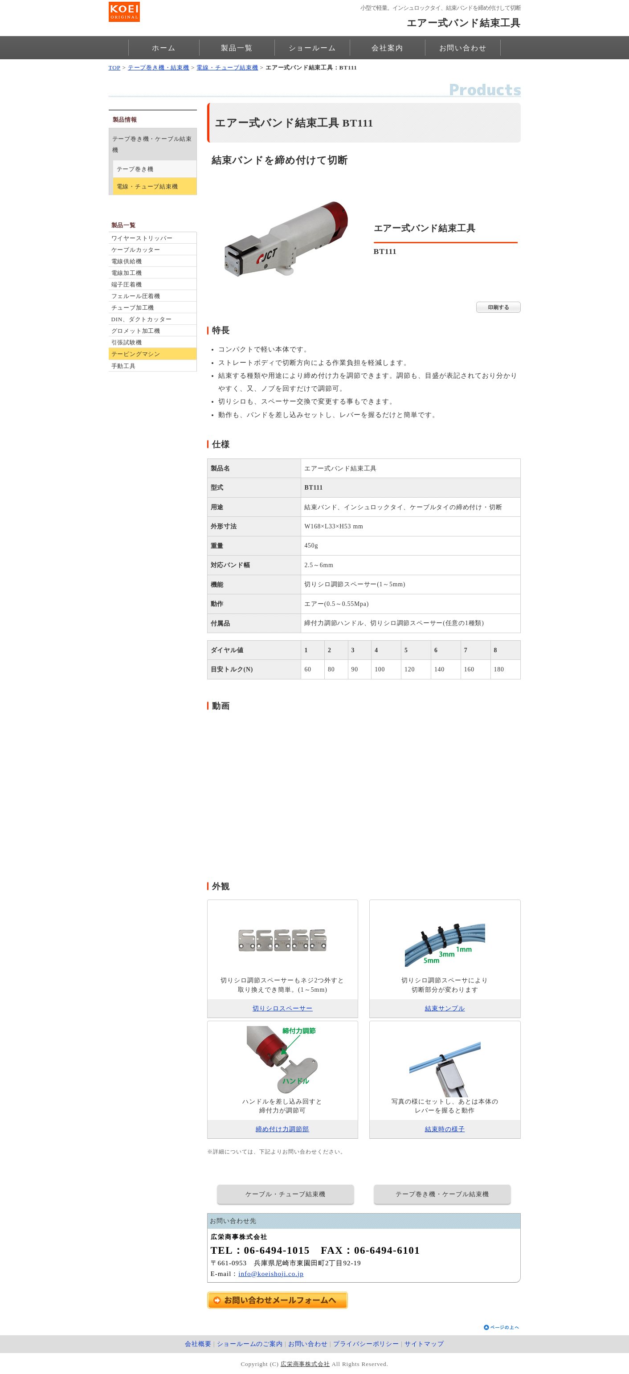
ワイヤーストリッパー (142, 238)
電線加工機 (126, 273)
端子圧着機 (126, 284)
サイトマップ (424, 1344)
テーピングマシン (135, 354)
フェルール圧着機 (135, 296)
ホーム (164, 48)
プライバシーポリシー (366, 1344)
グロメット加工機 (135, 330)
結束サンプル (445, 1008)
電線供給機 (126, 261)
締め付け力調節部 (282, 1129)
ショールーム (312, 48)
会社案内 (387, 48)
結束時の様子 (445, 1129)
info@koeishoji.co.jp (270, 1273)
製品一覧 (237, 48)
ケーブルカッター (135, 249)
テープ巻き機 (135, 169)
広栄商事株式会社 (305, 1364)
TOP (115, 67)
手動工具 (123, 366)
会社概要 (198, 1344)
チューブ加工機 (133, 307)
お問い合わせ (463, 48)
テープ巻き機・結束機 (158, 67)
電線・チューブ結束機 (227, 67)
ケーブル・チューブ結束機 (285, 1194)
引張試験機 (126, 342)
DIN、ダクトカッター (141, 319)
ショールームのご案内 (250, 1344)
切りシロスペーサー (283, 1008)
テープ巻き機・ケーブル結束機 (152, 144)
